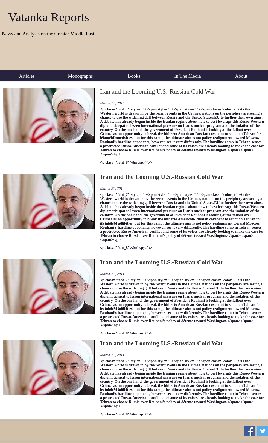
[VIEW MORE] (118, 223)
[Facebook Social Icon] (249, 431)
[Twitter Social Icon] (262, 431)
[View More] (118, 138)
